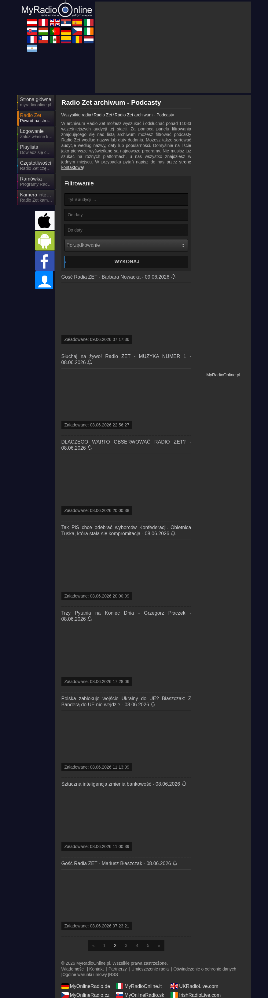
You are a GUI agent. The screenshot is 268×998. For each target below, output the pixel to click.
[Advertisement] (173, 47)
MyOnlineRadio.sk (140, 995)
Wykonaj (127, 261)
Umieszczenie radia (150, 969)
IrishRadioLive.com (196, 995)
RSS (113, 974)
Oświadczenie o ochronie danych (205, 969)
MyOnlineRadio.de (85, 986)
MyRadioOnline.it (139, 986)
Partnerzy (117, 969)
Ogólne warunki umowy (84, 974)
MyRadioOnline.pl (223, 374)
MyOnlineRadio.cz (85, 995)
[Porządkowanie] (126, 245)
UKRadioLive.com (194, 986)
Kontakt (96, 969)
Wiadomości (73, 969)
